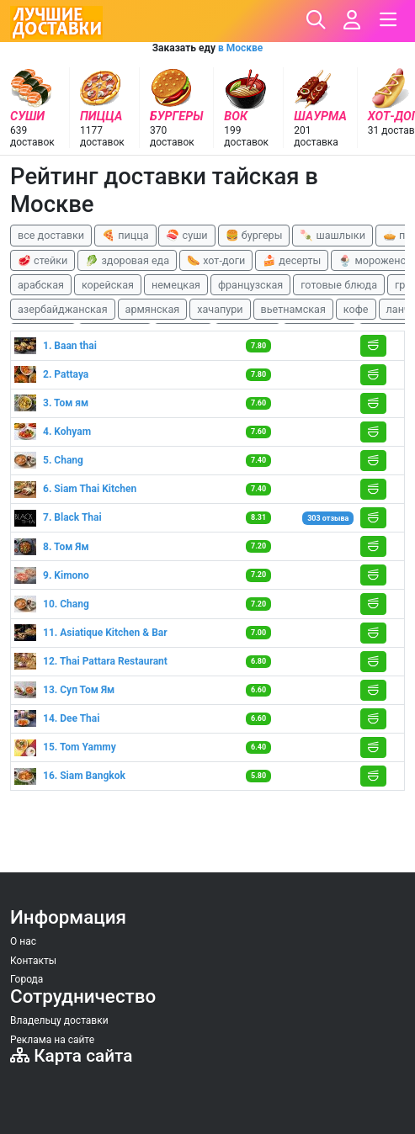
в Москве (240, 48)
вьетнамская (293, 309)
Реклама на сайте (52, 1040)
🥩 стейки (42, 260)
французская (250, 284)
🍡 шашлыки (332, 235)
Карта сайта (71, 1056)
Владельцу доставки (59, 1020)
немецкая (176, 284)
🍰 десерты (292, 260)
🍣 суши (186, 235)
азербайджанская (63, 309)
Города (26, 979)
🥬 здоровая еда (127, 260)
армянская (152, 309)
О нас (23, 941)
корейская (108, 284)
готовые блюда (339, 284)
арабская (41, 284)
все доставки (51, 235)
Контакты (33, 961)
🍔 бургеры (254, 235)
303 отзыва (327, 518)
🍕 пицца (125, 235)
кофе (356, 309)
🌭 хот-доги (216, 260)
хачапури (219, 309)
